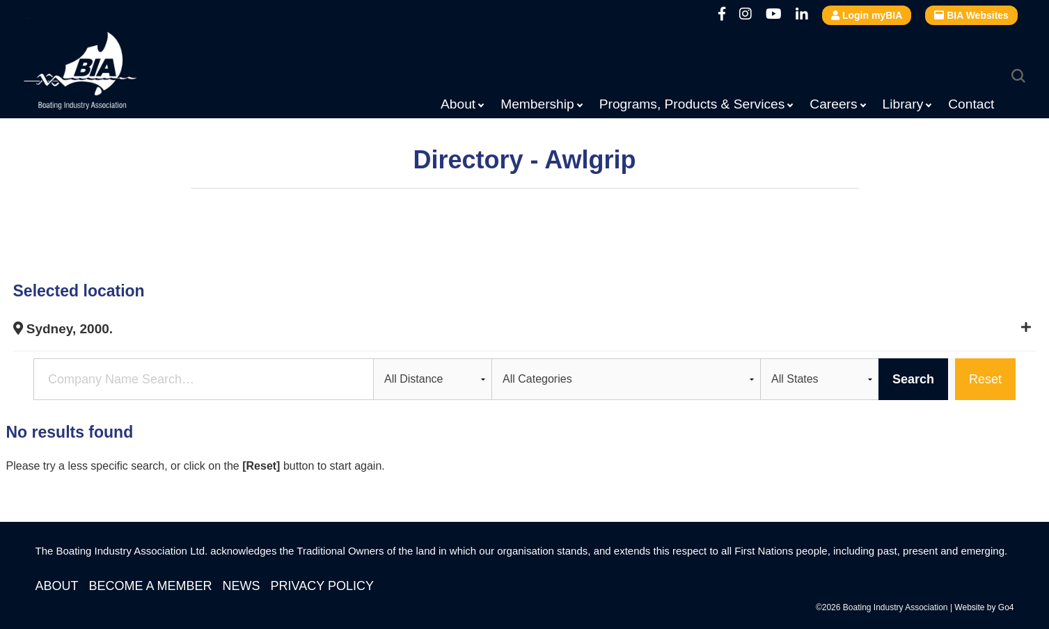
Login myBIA (866, 15)
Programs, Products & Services (692, 104)
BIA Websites (971, 15)
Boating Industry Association (114, 73)
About (458, 104)
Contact (971, 104)
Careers (833, 104)
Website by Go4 (983, 607)
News (241, 586)
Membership (537, 104)
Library (903, 104)
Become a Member (150, 586)
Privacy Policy (322, 586)
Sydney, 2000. (63, 328)
